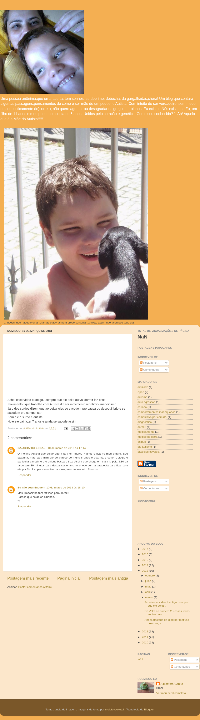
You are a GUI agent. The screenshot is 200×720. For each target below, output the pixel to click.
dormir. (142, 427)
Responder (24, 475)
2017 (145, 548)
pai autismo (145, 446)
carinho (142, 407)
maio (148, 586)
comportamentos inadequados (156, 412)
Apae (141, 392)
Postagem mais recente (28, 578)
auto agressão (146, 402)
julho (148, 580)
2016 (145, 554)
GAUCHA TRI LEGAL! (32, 448)
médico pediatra (148, 436)
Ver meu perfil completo (171, 693)
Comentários (149, 369)
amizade (143, 387)
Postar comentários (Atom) (35, 587)
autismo (142, 397)
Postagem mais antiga (108, 578)
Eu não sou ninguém (31, 487)
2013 (145, 570)
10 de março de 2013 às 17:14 (67, 448)
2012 (145, 631)
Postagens (148, 362)
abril (148, 592)
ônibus (142, 441)
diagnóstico (145, 422)
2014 (145, 565)
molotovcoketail (114, 709)
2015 (145, 559)
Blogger (149, 709)
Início (141, 659)
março (149, 597)
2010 (145, 642)
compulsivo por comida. (152, 417)
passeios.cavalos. (149, 451)
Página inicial (68, 578)
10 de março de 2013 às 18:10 (65, 487)
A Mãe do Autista (171, 683)
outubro (150, 575)
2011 (145, 637)
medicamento (146, 431)
